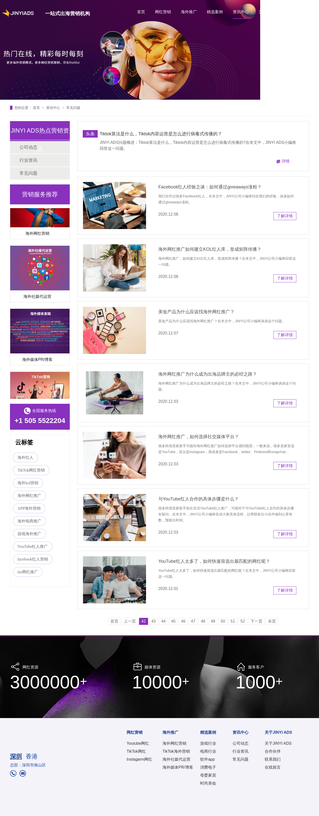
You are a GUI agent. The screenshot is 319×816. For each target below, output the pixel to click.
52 (242, 621)
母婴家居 (208, 775)
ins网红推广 (27, 572)
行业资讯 (28, 160)
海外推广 (189, 12)
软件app (207, 759)
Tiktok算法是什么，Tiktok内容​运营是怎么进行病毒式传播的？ (161, 133)
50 (223, 621)
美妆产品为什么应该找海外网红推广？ (196, 311)
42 (143, 621)
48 (203, 621)
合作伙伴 (273, 751)
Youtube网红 (138, 743)
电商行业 (208, 751)
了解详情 (285, 216)
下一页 (256, 621)
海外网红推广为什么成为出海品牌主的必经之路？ (207, 374)
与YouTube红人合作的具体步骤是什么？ (198, 498)
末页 (272, 621)
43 (153, 621)
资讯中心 (241, 12)
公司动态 (240, 743)
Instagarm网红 (139, 759)
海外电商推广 (29, 521)
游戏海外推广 (29, 534)
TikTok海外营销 (176, 751)
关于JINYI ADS (272, 12)
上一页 (130, 621)
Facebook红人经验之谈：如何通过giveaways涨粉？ (210, 186)
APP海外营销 (29, 508)
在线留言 (273, 767)
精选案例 (215, 12)
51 (233, 621)
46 (183, 621)
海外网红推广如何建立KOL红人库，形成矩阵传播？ (209, 249)
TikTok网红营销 (31, 470)
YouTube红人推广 (32, 546)
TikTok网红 (136, 751)
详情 (286, 161)
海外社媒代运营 (37, 297)
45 (173, 621)
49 (213, 621)
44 (163, 621)
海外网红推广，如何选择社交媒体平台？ (198, 436)
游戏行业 (208, 743)
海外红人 (25, 457)
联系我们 (273, 759)
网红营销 (163, 12)
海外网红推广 (29, 495)
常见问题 (73, 108)
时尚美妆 (208, 783)
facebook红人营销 (32, 559)
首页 (141, 12)
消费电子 (208, 767)
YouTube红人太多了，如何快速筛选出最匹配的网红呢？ (214, 561)
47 (193, 621)
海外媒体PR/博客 (37, 360)
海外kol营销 (27, 483)
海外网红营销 (37, 234)
